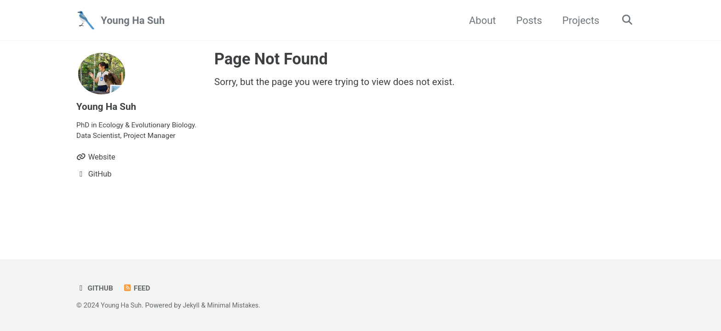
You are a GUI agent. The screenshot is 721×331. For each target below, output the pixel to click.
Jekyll (195, 305)
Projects (577, 20)
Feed (138, 288)
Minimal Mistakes (238, 305)
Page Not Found (271, 59)
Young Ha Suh (133, 20)
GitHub (95, 288)
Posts (526, 20)
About (479, 20)
